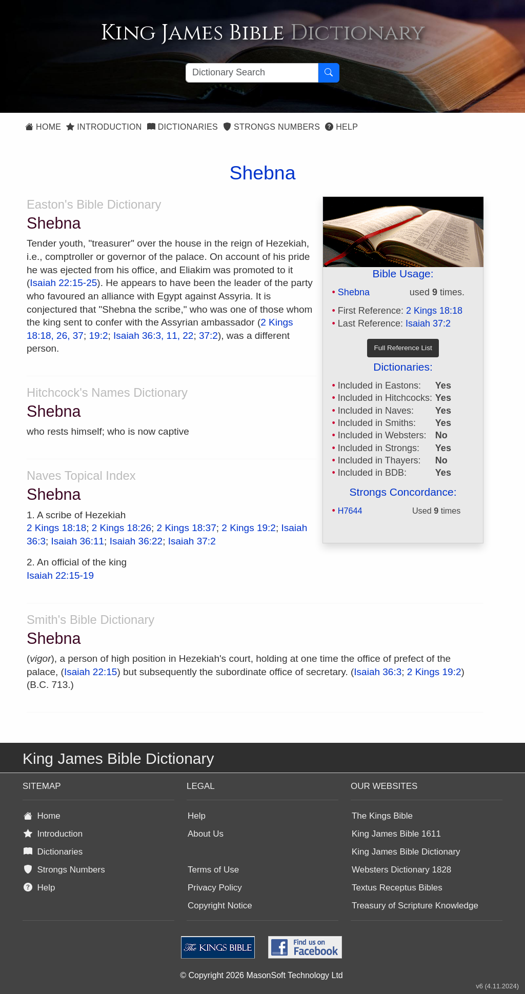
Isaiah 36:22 (136, 541)
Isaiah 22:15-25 (63, 282)
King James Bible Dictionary (406, 852)
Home (43, 127)
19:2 (98, 335)
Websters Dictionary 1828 (401, 870)
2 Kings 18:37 (186, 527)
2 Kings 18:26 (121, 527)
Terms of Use (213, 870)
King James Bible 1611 (396, 834)
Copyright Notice (220, 905)
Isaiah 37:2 (428, 323)
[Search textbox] (252, 73)
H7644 (350, 510)
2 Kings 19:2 (248, 527)
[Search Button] (328, 73)
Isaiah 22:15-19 (60, 575)
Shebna (354, 292)
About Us (206, 834)
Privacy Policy (215, 887)
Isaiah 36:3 (377, 671)
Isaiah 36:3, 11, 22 (153, 335)
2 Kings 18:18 (434, 311)
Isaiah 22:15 (90, 671)
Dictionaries (182, 127)
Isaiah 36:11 (78, 541)
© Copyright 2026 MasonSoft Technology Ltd (261, 975)
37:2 (208, 335)
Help (341, 127)
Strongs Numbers (271, 127)
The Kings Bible (382, 816)
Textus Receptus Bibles (397, 887)
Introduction (104, 127)
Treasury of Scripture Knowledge (415, 905)
